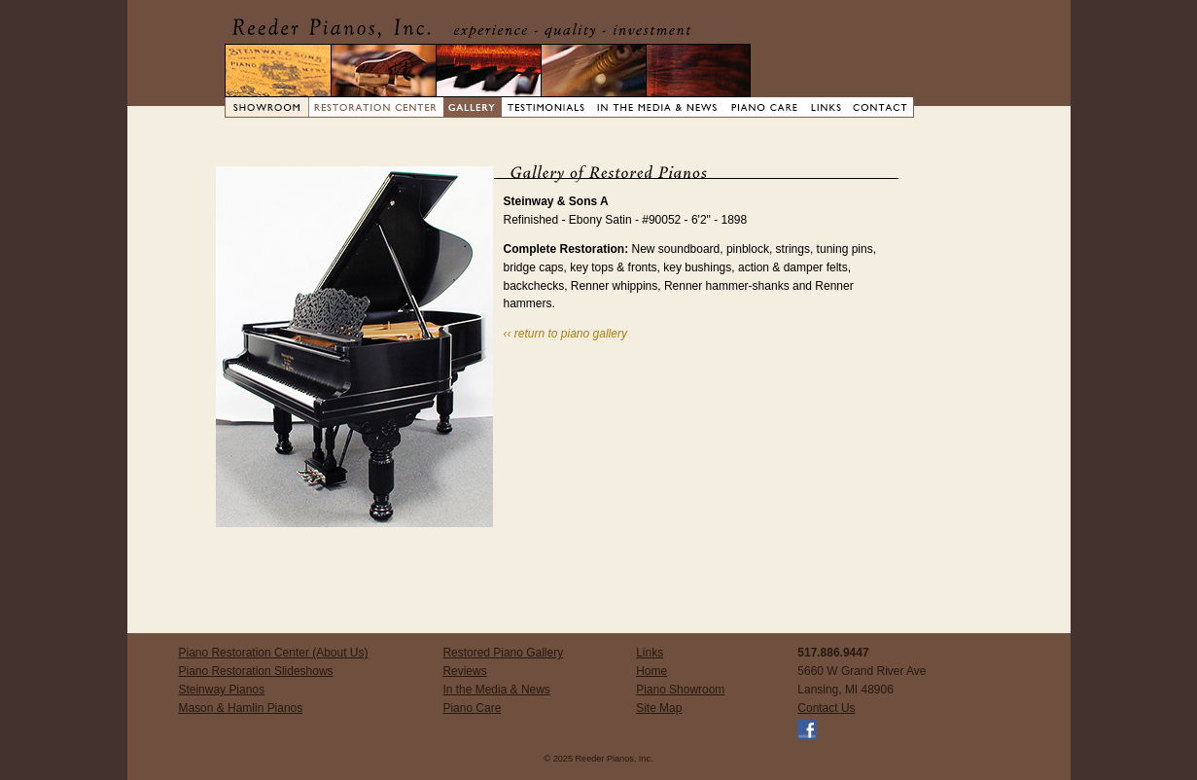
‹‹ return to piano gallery (565, 333)
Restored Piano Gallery (502, 652)
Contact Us (826, 708)
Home (651, 671)
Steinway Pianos (222, 689)
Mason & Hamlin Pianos (241, 708)
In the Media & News (495, 689)
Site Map (659, 708)
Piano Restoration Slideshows (256, 671)
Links (649, 652)
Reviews (464, 671)
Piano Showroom (680, 689)
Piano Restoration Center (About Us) (274, 652)
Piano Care (471, 708)
